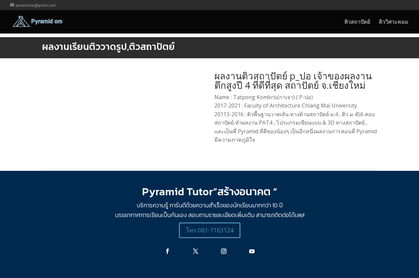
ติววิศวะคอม (393, 22)
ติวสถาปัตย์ (357, 22)
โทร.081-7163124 (209, 230)
